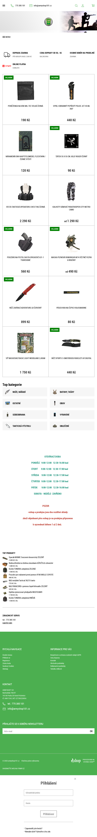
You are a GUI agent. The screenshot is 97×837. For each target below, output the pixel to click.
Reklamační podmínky (57, 666)
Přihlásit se (6, 658)
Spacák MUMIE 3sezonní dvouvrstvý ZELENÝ (26, 557)
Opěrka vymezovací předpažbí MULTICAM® (25, 592)
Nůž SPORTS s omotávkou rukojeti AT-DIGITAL (71, 358)
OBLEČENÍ (60, 425)
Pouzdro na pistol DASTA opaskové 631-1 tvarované (25, 258)
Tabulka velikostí (56, 669)
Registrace (6, 660)
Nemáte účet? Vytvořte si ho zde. (38, 831)
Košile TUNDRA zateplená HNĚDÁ (22, 597)
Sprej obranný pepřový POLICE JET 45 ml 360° (71, 107)
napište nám (7, 622)
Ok (91, 731)
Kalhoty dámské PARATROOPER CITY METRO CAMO (71, 208)
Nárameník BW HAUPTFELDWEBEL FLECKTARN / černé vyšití (25, 158)
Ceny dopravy (55, 658)
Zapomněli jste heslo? (33, 828)
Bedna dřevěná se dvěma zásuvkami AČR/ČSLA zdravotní (31, 563)
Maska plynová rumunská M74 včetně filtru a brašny (71, 258)
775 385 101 (20, 5)
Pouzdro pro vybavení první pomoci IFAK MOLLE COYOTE (31, 574)
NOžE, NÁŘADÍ (15, 391)
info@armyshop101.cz (43, 5)
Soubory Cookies (8, 666)
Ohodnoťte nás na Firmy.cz (14, 768)
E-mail (5, 729)
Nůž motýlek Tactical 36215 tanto (22, 580)
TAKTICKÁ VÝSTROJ (18, 425)
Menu (8, 37)
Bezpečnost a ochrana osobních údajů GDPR (65, 655)
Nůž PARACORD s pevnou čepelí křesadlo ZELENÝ (28, 586)
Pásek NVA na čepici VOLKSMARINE (71, 307)
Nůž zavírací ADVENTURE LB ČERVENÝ (25, 307)
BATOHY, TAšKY (63, 391)
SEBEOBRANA (15, 414)
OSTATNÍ (12, 403)
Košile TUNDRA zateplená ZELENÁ (22, 568)
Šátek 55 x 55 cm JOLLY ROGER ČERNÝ (71, 156)
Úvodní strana (7, 655)
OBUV (58, 403)
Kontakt (53, 660)
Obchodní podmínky (57, 663)
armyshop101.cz (13, 761)
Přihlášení (48, 814)
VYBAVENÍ (60, 414)
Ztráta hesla (7, 663)
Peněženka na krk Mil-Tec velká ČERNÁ (25, 106)
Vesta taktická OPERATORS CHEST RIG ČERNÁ (25, 206)
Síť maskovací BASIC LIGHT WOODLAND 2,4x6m (25, 358)
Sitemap (5, 669)
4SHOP (91, 762)
